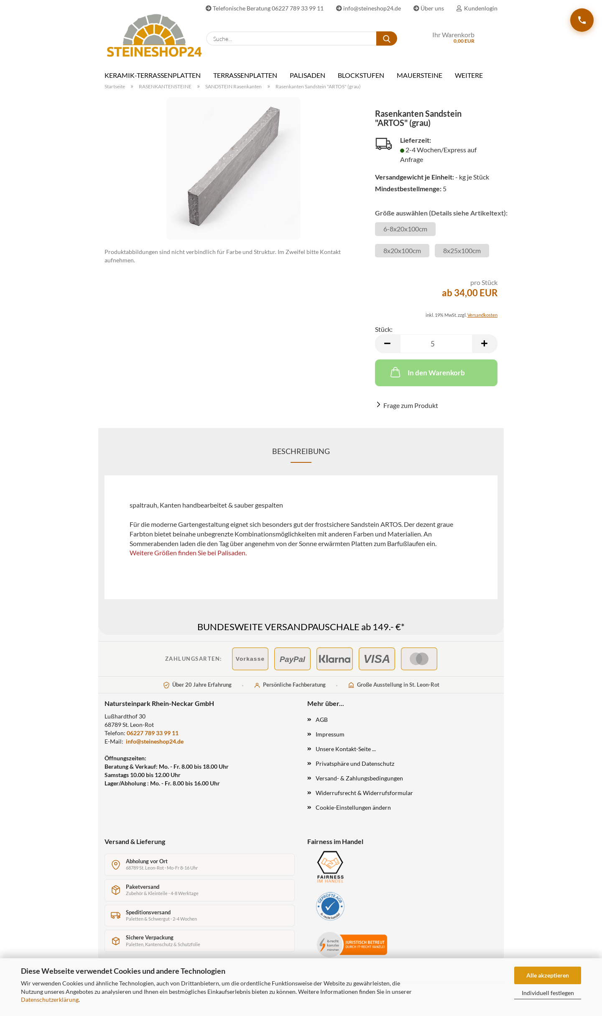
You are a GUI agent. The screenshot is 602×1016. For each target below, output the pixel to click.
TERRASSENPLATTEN (245, 75)
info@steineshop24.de (368, 8)
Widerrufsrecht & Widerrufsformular (364, 792)
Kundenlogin (477, 8)
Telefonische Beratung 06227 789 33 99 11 (265, 8)
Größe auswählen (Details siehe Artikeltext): (436, 213)
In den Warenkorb (427, 372)
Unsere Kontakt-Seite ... (346, 748)
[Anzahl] (436, 343)
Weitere (469, 75)
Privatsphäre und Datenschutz (355, 763)
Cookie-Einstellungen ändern (353, 807)
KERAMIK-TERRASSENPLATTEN (153, 75)
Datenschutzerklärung (50, 999)
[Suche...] (386, 38)
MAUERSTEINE (419, 75)
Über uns (428, 8)
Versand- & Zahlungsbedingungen (359, 778)
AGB (322, 719)
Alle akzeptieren (547, 975)
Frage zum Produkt (410, 405)
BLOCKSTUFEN (361, 75)
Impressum (330, 734)
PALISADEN (307, 75)
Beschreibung (301, 451)
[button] (387, 343)
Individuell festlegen (548, 992)
